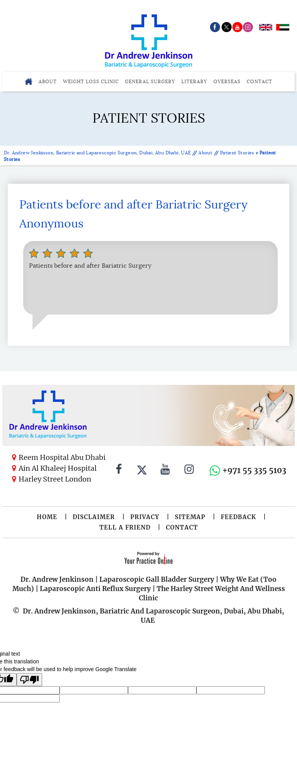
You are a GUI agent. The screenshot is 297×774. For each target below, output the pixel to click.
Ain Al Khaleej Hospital (58, 468)
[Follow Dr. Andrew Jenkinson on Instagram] (189, 470)
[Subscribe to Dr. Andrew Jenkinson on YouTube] (165, 470)
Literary (194, 81)
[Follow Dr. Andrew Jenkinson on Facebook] (119, 470)
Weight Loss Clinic (91, 81)
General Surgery (150, 81)
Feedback (238, 517)
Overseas (227, 81)
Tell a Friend (124, 527)
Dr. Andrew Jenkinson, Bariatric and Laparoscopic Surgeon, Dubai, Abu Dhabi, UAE (98, 152)
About (48, 81)
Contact (259, 81)
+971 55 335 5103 (254, 470)
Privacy (144, 517)
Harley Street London (55, 479)
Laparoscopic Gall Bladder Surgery (156, 579)
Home (47, 517)
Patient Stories (237, 152)
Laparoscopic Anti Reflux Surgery (95, 588)
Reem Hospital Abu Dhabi (62, 457)
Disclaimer (94, 517)
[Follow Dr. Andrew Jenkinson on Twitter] (142, 470)
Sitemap (190, 517)
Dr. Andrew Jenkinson (57, 579)
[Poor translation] (29, 679)
